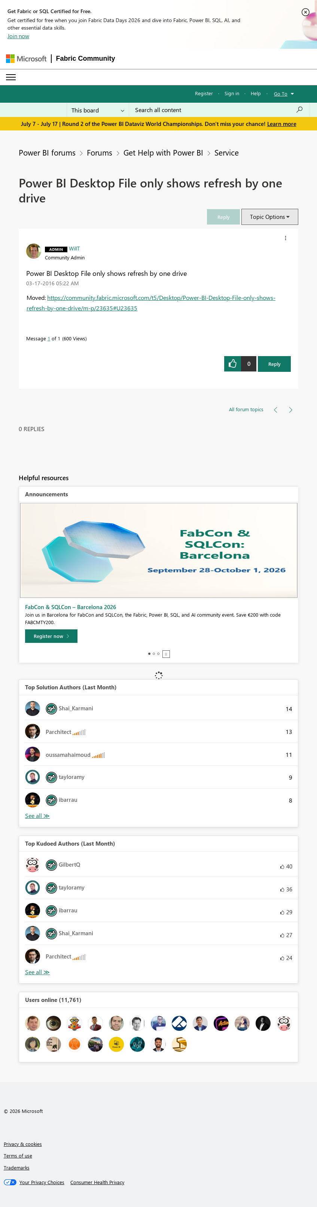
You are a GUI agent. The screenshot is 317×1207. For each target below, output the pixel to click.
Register (204, 93)
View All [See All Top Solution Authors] (37, 816)
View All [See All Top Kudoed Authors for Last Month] (37, 972)
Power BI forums (47, 152)
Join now (18, 36)
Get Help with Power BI (163, 152)
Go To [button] (280, 93)
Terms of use (18, 1155)
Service (226, 152)
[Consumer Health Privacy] (97, 1182)
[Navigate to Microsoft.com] (26, 58)
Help (256, 93)
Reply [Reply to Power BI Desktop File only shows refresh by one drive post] (274, 364)
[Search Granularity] (98, 110)
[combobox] (219, 110)
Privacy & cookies (23, 1144)
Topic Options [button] (267, 216)
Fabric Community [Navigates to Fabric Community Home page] (85, 58)
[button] (223, 217)
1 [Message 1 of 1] (49, 338)
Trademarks (17, 1167)
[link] (223, 217)
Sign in (232, 93)
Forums (99, 152)
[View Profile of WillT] (74, 248)
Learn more (281, 123)
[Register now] (51, 636)
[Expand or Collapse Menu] (11, 77)
